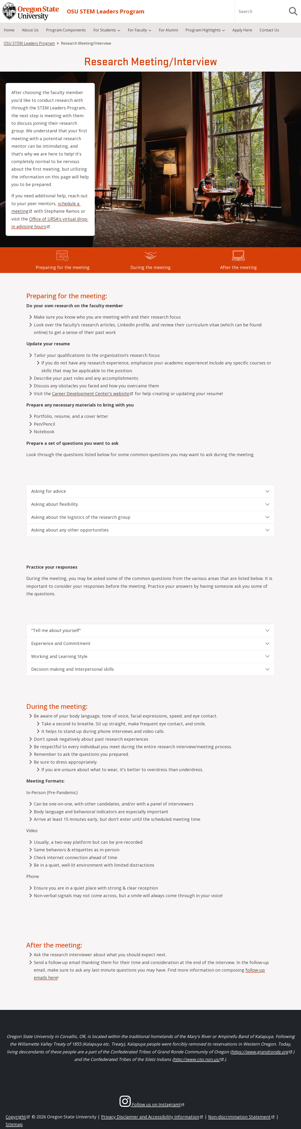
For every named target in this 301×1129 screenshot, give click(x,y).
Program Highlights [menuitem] (203, 30)
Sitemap (14, 1124)
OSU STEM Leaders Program (105, 11)
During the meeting (150, 267)
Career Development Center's (93, 393)
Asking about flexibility (54, 504)
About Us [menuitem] (30, 30)
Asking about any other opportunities (70, 530)
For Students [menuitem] (104, 30)
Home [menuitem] (9, 30)
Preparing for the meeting (63, 267)
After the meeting (238, 267)
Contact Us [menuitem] (269, 30)
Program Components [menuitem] (66, 30)
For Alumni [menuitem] (168, 30)
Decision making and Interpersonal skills (72, 669)
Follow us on (158, 1104)
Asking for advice (48, 491)
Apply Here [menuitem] (242, 30)
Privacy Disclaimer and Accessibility (152, 1117)
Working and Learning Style (59, 656)
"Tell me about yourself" (56, 630)
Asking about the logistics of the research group (80, 517)
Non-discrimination (241, 1117)
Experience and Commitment (60, 643)
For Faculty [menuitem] (137, 30)
